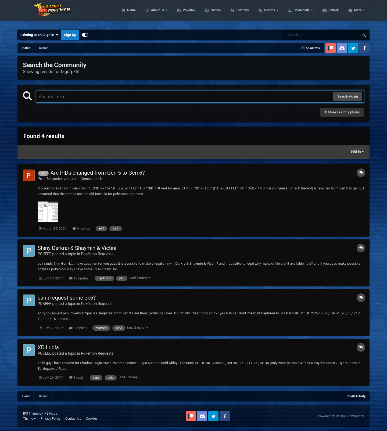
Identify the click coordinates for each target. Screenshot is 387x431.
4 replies (81, 229)
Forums (295, 13)
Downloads (327, 13)
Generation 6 (91, 179)
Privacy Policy (50, 419)
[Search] (307, 35)
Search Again (347, 96)
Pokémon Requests (97, 254)
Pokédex (214, 13)
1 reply (76, 377)
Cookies (92, 419)
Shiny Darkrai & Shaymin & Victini (77, 248)
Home (157, 13)
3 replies (78, 328)
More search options (342, 112)
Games (241, 13)
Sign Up (70, 35)
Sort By (357, 151)
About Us (183, 13)
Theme (29, 419)
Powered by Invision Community (341, 416)
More (357, 13)
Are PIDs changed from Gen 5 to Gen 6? (98, 173)
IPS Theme (31, 413)
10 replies (78, 278)
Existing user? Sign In (39, 35)
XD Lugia (48, 347)
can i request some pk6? (67, 297)
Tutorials (267, 13)
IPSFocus (50, 413)
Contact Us (73, 419)
